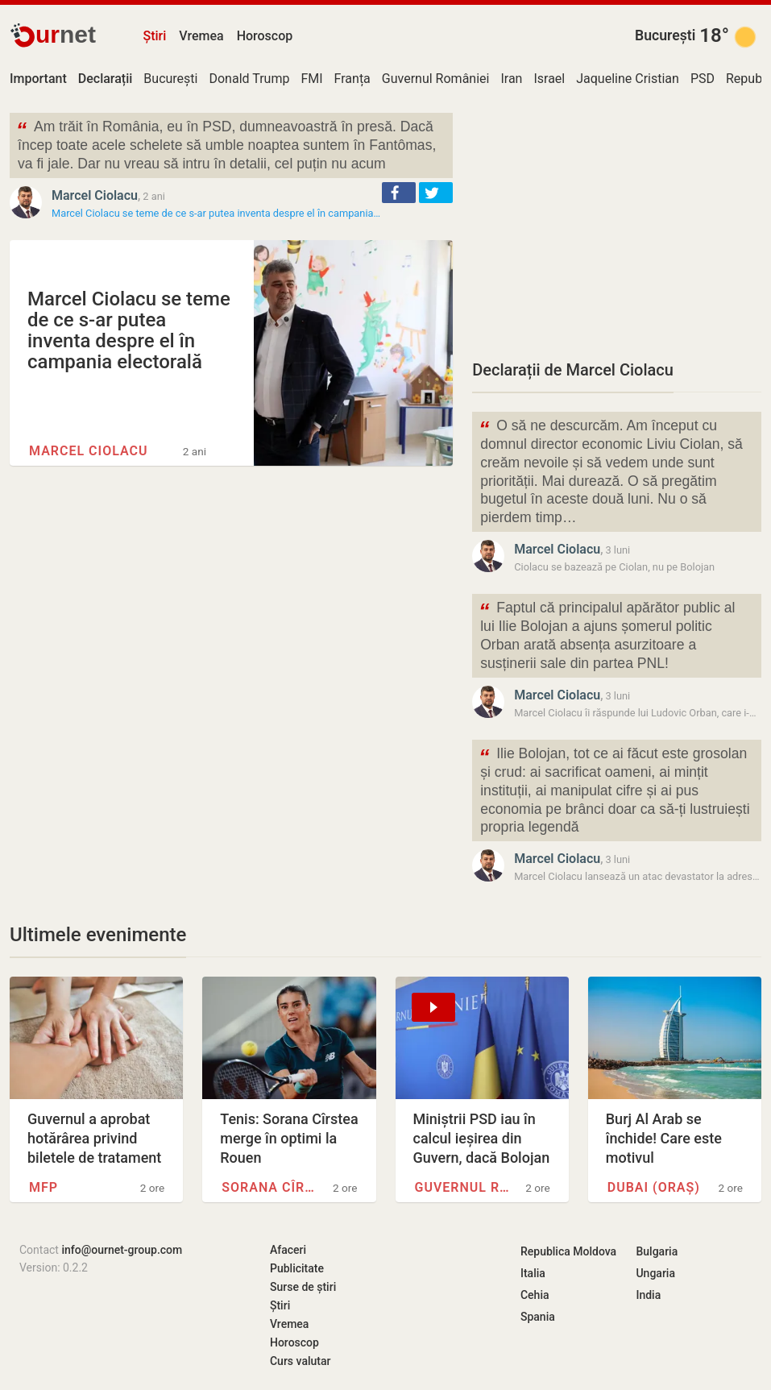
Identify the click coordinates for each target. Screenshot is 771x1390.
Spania (537, 1316)
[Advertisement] (616, 225)
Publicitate (297, 1268)
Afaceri (288, 1249)
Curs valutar (300, 1361)
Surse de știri (303, 1286)
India (648, 1294)
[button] (399, 192)
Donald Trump (249, 78)
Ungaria (655, 1273)
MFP (43, 1187)
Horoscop (265, 36)
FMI (311, 78)
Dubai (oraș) (653, 1187)
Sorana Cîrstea (269, 1187)
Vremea (201, 36)
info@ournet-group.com (121, 1249)
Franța (352, 78)
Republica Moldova (568, 1251)
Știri (154, 36)
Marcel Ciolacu (95, 195)
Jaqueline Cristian (627, 78)
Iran (511, 78)
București (665, 35)
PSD (702, 78)
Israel (549, 78)
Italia (532, 1273)
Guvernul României (436, 78)
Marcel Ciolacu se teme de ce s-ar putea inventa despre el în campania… (216, 213)
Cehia (534, 1294)
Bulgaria (657, 1251)
